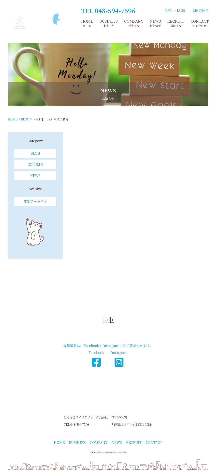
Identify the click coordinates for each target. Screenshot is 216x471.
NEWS (155, 23)
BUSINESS (108, 23)
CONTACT (199, 23)
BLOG (35, 153)
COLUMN (35, 164)
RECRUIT (175, 23)
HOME (87, 23)
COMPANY (133, 23)
